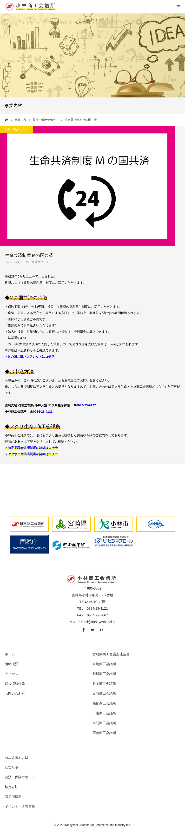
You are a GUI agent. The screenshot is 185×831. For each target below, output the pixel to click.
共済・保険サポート (36, 262)
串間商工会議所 (104, 723)
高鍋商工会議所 (104, 703)
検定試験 (11, 787)
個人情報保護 (15, 684)
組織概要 (11, 664)
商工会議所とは (16, 757)
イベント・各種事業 (20, 806)
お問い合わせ (15, 693)
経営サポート (15, 767)
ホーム (10, 654)
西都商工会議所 (104, 733)
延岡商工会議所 (104, 684)
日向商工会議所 (104, 693)
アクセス (11, 674)
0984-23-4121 (43, 411)
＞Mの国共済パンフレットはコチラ (29, 356)
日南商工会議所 (104, 713)
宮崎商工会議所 (104, 664)
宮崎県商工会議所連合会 (111, 654)
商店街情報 (13, 797)
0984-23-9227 (86, 405)
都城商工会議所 (104, 674)
